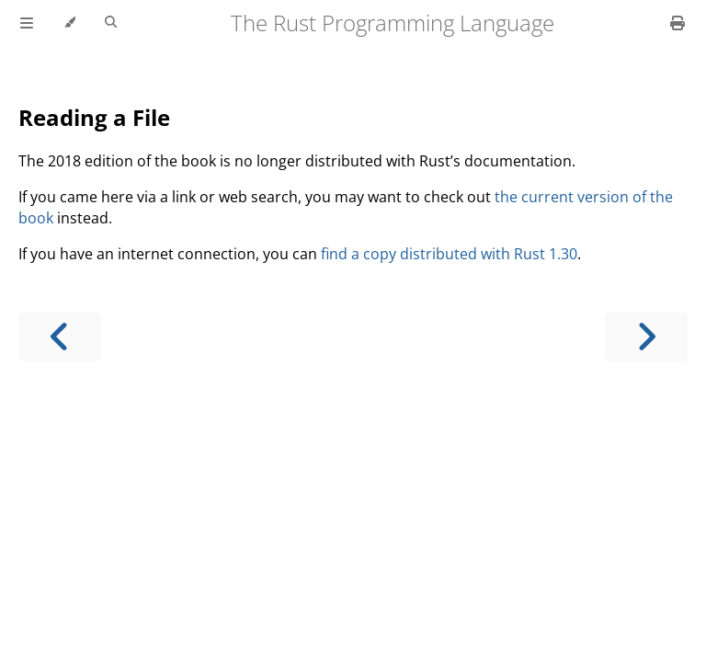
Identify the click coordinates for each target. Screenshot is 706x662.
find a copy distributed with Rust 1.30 (449, 254)
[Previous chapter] (59, 337)
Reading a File (94, 117)
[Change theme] (69, 23)
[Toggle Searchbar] (110, 23)
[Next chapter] (646, 337)
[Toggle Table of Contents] (27, 23)
